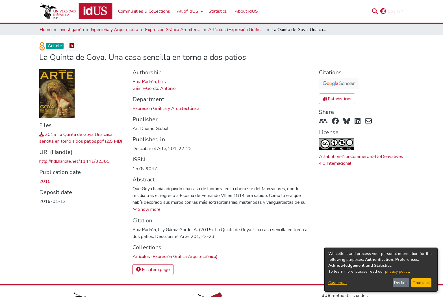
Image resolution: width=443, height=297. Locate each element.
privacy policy (397, 271)
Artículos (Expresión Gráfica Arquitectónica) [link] (236, 30)
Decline (401, 282)
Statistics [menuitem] (218, 11)
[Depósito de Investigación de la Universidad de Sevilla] (75, 11)
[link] (175, 256)
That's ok (421, 282)
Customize (337, 282)
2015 (45, 181)
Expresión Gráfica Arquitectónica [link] (173, 30)
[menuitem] (189, 11)
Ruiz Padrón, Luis (149, 82)
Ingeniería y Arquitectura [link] (114, 30)
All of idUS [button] (187, 11)
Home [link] (46, 30)
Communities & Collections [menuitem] (144, 11)
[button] (374, 11)
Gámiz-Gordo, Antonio (154, 88)
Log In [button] (394, 11)
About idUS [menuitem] (246, 11)
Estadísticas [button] (337, 99)
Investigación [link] (71, 30)
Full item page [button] (153, 269)
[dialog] (380, 269)
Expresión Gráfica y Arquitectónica (166, 108)
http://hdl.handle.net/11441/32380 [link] (74, 161)
